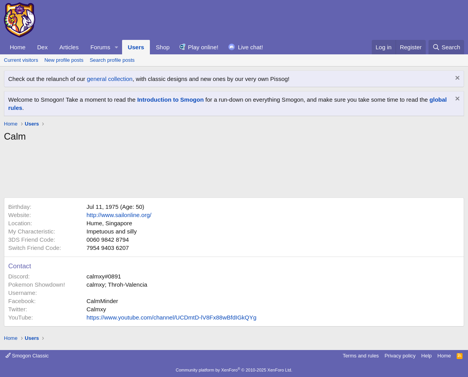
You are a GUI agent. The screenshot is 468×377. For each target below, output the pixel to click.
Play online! (203, 47)
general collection (110, 78)
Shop (162, 47)
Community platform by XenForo (234, 370)
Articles (69, 47)
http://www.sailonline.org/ (118, 215)
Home (17, 47)
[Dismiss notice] (456, 79)
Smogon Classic (27, 356)
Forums (100, 47)
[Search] (446, 47)
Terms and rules (361, 356)
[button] (116, 47)
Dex (42, 47)
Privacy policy (400, 356)
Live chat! (250, 47)
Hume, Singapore (109, 223)
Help (426, 356)
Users (136, 47)
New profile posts (63, 60)
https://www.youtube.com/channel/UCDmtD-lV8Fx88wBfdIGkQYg (171, 317)
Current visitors (21, 60)
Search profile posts (112, 60)
